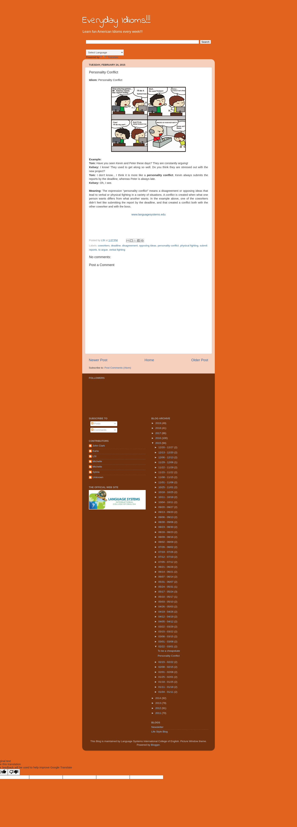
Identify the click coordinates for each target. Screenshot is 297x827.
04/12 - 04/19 (166, 616)
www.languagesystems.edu (148, 214)
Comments (98, 430)
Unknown (98, 477)
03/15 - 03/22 (166, 631)
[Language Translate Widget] (105, 52)
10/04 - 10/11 (166, 502)
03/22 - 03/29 (166, 626)
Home (149, 360)
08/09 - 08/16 (166, 537)
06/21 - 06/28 (166, 566)
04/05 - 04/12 (166, 621)
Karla (96, 451)
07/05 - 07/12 (166, 562)
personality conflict (168, 245)
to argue (103, 249)
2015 (158, 443)
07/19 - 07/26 (166, 552)
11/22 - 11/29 (166, 467)
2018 (158, 428)
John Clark (99, 445)
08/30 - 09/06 (166, 522)
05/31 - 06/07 (166, 581)
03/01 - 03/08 (166, 641)
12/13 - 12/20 (166, 452)
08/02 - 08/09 (166, 541)
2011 (158, 713)
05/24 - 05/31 (166, 586)
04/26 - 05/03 (166, 606)
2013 (158, 703)
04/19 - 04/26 (166, 611)
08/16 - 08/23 (166, 532)
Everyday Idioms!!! (116, 20)
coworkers (104, 245)
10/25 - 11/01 (166, 487)
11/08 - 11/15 (166, 477)
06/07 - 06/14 (166, 576)
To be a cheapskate (169, 650)
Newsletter (157, 727)
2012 (158, 708)
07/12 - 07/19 (166, 556)
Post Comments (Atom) (118, 367)
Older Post (199, 360)
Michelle (97, 461)
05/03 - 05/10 (166, 601)
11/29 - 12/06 (166, 462)
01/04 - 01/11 (166, 691)
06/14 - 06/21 (166, 571)
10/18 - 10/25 (166, 492)
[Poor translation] (14, 772)
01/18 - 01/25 (166, 681)
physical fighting (189, 245)
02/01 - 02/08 (166, 672)
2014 (158, 698)
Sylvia (96, 472)
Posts (96, 423)
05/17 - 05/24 (166, 591)
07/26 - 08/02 (166, 547)
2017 (158, 433)
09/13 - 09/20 (166, 512)
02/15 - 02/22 (166, 662)
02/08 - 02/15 (166, 666)
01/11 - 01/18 (166, 687)
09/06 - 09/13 (166, 517)
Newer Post (98, 360)
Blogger (155, 744)
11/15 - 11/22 (166, 472)
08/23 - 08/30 (166, 527)
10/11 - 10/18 (166, 497)
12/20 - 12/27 (166, 447)
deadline (116, 245)
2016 (158, 438)
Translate (109, 57)
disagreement (130, 245)
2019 (158, 423)
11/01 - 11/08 (166, 482)
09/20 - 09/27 (166, 507)
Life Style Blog (159, 731)
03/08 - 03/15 (166, 636)
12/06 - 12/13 (166, 457)
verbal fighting (117, 249)
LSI (94, 456)
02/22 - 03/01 (166, 646)
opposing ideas (147, 245)
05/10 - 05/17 (166, 596)
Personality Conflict (169, 655)
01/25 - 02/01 (166, 677)
